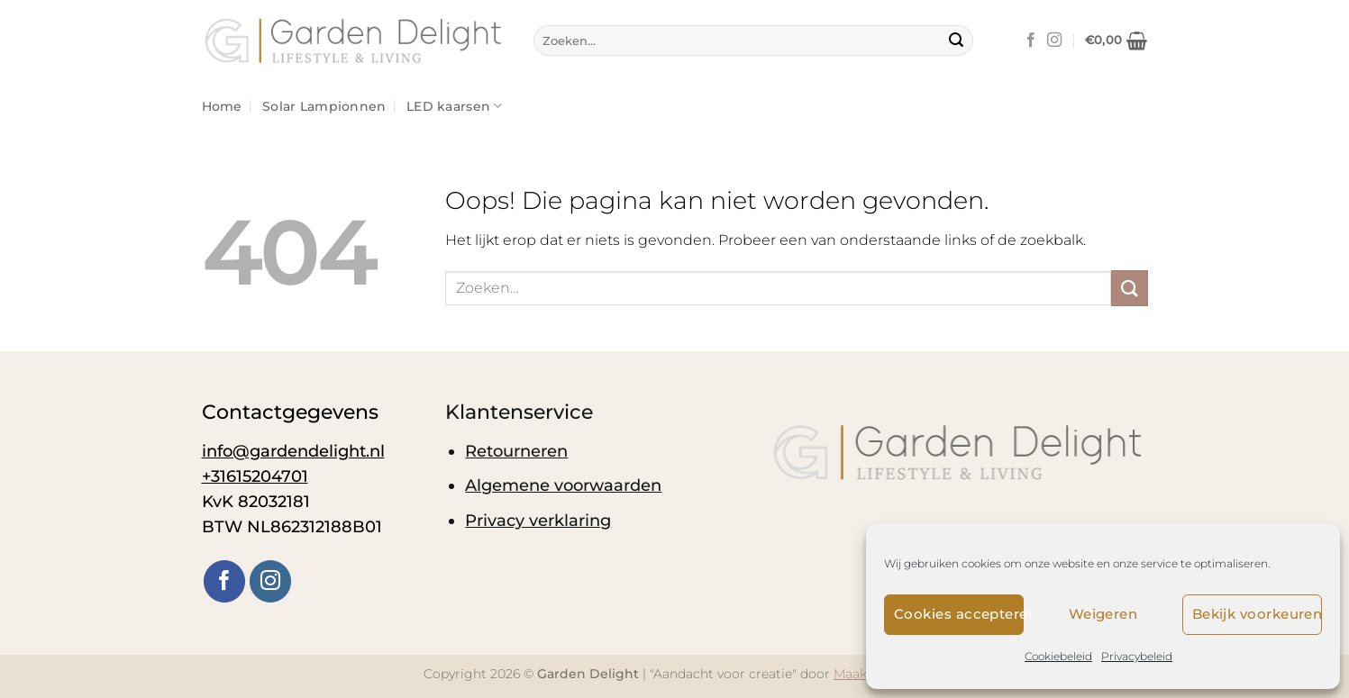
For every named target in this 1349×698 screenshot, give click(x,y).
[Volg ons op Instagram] (1054, 40)
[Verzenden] (956, 40)
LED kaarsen (454, 105)
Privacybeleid (1136, 656)
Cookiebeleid (1058, 656)
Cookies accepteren (959, 613)
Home (222, 106)
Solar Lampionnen (324, 106)
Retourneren (516, 450)
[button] (1116, 40)
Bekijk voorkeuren (1257, 613)
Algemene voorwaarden (563, 485)
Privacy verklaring (538, 520)
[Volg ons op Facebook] (1031, 40)
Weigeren (1103, 613)
